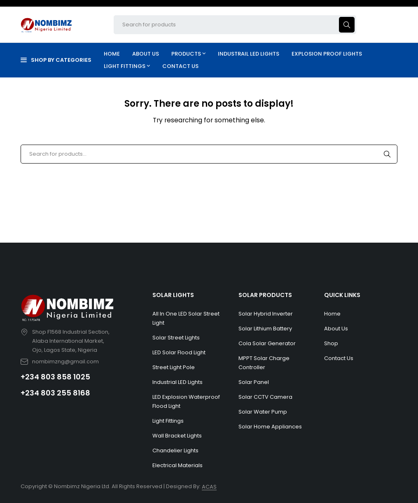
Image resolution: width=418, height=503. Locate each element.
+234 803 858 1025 (55, 377)
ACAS (209, 487)
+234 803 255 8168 (55, 393)
